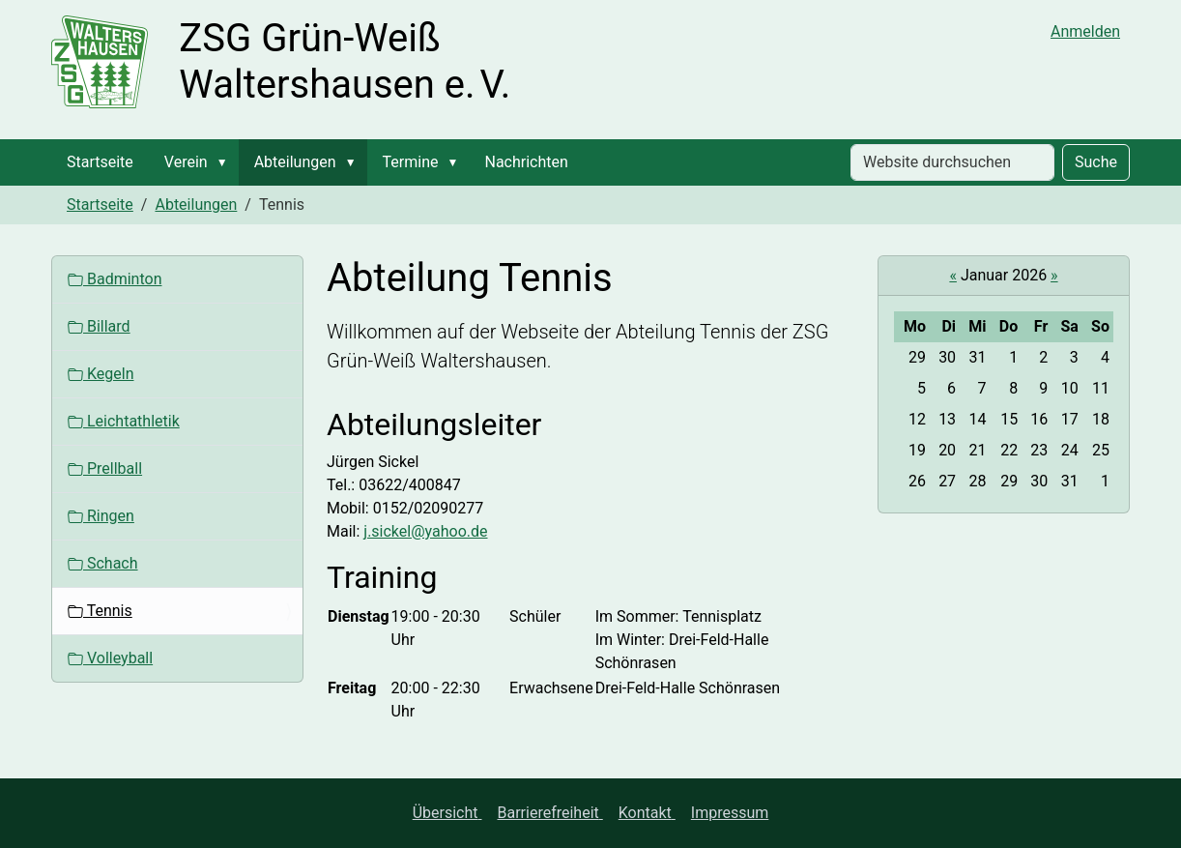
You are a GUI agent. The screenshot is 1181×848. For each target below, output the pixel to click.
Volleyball (110, 658)
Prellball (105, 468)
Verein (186, 162)
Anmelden (1085, 31)
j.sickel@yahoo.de (425, 531)
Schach (103, 563)
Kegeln (100, 374)
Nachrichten (525, 162)
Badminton (114, 279)
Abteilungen (295, 162)
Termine (411, 162)
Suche (1096, 162)
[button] (226, 162)
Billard (99, 326)
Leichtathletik (124, 421)
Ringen (101, 516)
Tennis (100, 610)
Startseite (100, 162)
